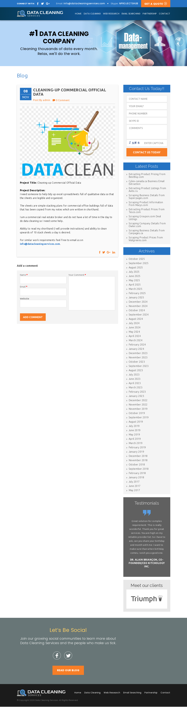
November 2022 (138, 404)
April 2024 (135, 336)
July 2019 (134, 426)
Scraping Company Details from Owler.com (147, 225)
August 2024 (136, 319)
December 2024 (138, 302)
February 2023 (137, 392)
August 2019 (136, 422)
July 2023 (134, 374)
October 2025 (137, 259)
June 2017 (135, 486)
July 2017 (134, 482)
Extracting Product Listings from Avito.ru (147, 190)
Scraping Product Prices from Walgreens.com (146, 239)
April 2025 (135, 285)
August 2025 (136, 267)
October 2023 (137, 362)
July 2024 (134, 323)
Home (78, 14)
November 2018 (138, 460)
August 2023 (136, 370)
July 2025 (134, 272)
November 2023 (138, 357)
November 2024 (138, 306)
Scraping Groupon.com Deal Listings (145, 218)
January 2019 (136, 452)
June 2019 (135, 430)
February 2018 (137, 473)
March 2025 (136, 289)
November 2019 (138, 409)
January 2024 (136, 349)
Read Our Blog (68, 670)
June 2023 (135, 379)
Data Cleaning (92, 14)
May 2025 (134, 280)
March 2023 (136, 387)
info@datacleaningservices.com (84, 3)
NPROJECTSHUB (128, 3)
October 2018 (137, 464)
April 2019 (135, 439)
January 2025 (136, 297)
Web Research (111, 14)
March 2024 (136, 340)
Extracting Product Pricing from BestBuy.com (147, 176)
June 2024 (135, 327)
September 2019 (139, 417)
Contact (164, 14)
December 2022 (138, 400)
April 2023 (135, 383)
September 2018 (139, 469)
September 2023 (139, 366)
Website (24, 298)
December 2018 (138, 456)
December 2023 (138, 353)
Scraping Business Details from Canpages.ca (147, 232)
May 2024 (134, 332)
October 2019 (137, 413)
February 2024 (137, 344)
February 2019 (137, 447)
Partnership (150, 14)
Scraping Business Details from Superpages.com (147, 197)
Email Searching (131, 14)
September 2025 (139, 263)
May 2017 (134, 490)
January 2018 (136, 477)
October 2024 (137, 310)
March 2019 (136, 443)
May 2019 (134, 434)
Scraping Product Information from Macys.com (146, 204)
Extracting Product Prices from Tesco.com (147, 211)
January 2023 (136, 396)
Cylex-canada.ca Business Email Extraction (147, 183)
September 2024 (139, 314)
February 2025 (137, 293)
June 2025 (135, 276)
